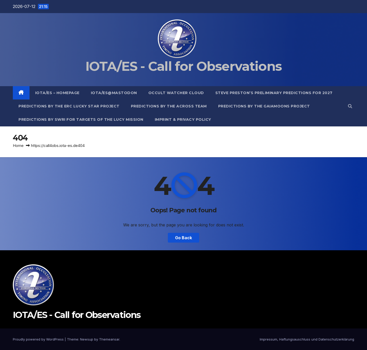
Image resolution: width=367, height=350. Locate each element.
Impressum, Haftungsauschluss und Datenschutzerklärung (307, 339)
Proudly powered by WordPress (39, 339)
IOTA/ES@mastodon (114, 93)
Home (18, 145)
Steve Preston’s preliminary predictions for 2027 (274, 93)
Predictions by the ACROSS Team (169, 106)
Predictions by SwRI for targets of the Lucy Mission (80, 119)
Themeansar (109, 339)
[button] (350, 106)
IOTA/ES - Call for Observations (183, 66)
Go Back (183, 237)
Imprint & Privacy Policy (183, 119)
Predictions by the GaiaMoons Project (264, 106)
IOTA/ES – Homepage (57, 93)
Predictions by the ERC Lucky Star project (69, 106)
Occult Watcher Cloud (176, 93)
